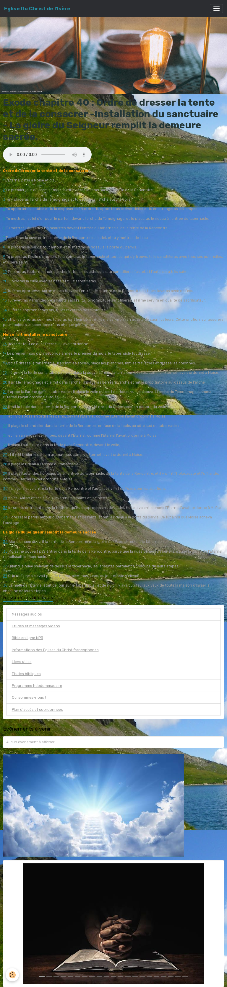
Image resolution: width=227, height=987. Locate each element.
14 (5, 310)
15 (5, 319)
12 (5, 291)
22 (5, 407)
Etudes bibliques (26, 674)
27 (5, 455)
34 (5, 542)
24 (5, 426)
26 (5, 445)
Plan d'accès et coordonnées (37, 710)
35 (5, 551)
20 (5, 382)
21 (5, 392)
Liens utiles (22, 662)
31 (5, 498)
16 (5, 344)
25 (5, 435)
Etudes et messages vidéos (36, 626)
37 (5, 576)
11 (4, 281)
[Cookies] (12, 974)
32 (5, 508)
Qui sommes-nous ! (29, 697)
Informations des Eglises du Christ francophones (55, 650)
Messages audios (27, 614)
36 (5, 566)
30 (5, 489)
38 (5, 585)
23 (5, 416)
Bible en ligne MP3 (27, 638)
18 (5, 363)
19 (5, 373)
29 (5, 474)
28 (5, 464)
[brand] (37, 8)
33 (5, 517)
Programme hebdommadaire (37, 686)
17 (4, 353)
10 (5, 272)
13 (5, 300)
